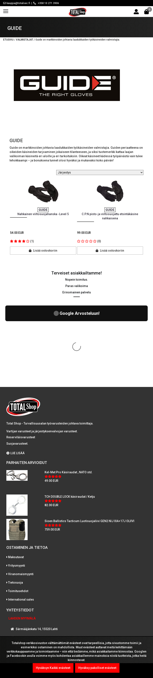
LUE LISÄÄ (15, 373)
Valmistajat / (25, 39)
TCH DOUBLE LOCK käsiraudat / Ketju (70, 417)
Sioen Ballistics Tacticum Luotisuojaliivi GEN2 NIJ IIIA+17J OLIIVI (89, 441)
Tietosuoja (15, 503)
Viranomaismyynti (21, 494)
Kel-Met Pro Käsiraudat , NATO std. (69, 393)
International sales (21, 520)
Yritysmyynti (16, 486)
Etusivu (8, 39)
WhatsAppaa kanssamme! (33, 609)
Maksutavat (16, 477)
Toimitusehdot (18, 511)
